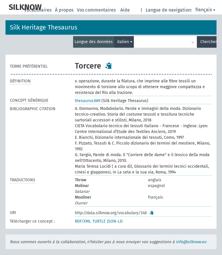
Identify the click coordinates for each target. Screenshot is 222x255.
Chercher (208, 41)
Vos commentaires (97, 10)
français (205, 9)
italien (124, 41)
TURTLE (99, 221)
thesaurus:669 (87, 100)
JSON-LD (115, 221)
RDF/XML (83, 221)
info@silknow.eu (191, 241)
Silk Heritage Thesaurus (43, 27)
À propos (65, 10)
